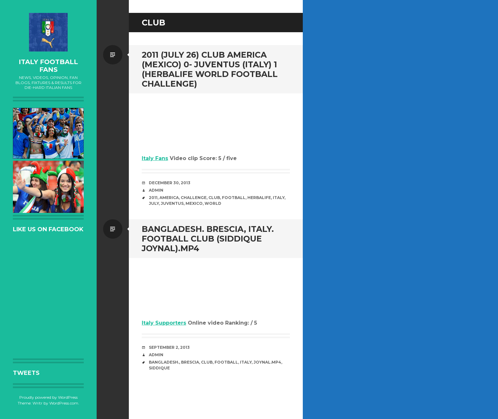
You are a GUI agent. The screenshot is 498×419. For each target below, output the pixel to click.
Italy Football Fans (48, 65)
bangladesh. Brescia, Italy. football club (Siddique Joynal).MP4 (208, 238)
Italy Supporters (164, 323)
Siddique (159, 368)
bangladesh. (164, 362)
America (169, 197)
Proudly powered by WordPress (48, 397)
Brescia (190, 362)
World (213, 203)
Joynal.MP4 (267, 362)
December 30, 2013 (169, 182)
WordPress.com (63, 403)
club (214, 197)
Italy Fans (155, 158)
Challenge (193, 197)
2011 (153, 197)
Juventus (172, 203)
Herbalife (259, 197)
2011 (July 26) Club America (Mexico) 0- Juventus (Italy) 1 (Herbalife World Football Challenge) (210, 69)
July (154, 203)
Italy (278, 197)
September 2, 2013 (169, 347)
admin (156, 190)
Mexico (194, 203)
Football (233, 197)
